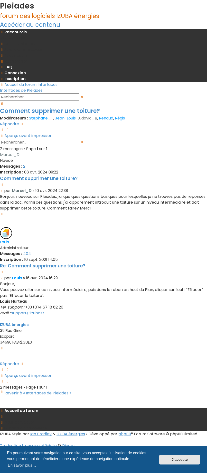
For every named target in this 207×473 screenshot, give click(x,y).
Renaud (106, 118)
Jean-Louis (65, 118)
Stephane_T (41, 118)
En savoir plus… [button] (22, 465)
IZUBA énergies (14, 324)
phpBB (124, 434)
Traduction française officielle (28, 445)
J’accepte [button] (180, 460)
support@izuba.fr (27, 313)
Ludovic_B (87, 118)
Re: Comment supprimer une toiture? (42, 266)
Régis (120, 118)
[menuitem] (14, 38)
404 (27, 253)
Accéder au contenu (30, 25)
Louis (4, 242)
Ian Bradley (41, 434)
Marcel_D (9, 154)
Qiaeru (68, 445)
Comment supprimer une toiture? (50, 111)
